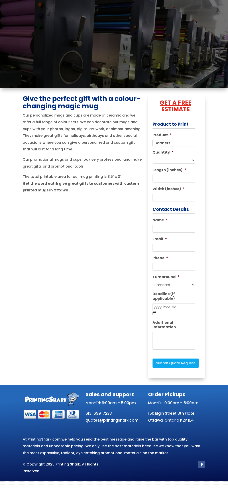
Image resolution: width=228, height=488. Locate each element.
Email (160, 241)
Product (162, 135)
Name (160, 221)
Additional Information (164, 328)
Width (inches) (169, 190)
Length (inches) (169, 170)
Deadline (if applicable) (164, 299)
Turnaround (166, 279)
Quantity (163, 152)
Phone (160, 260)
